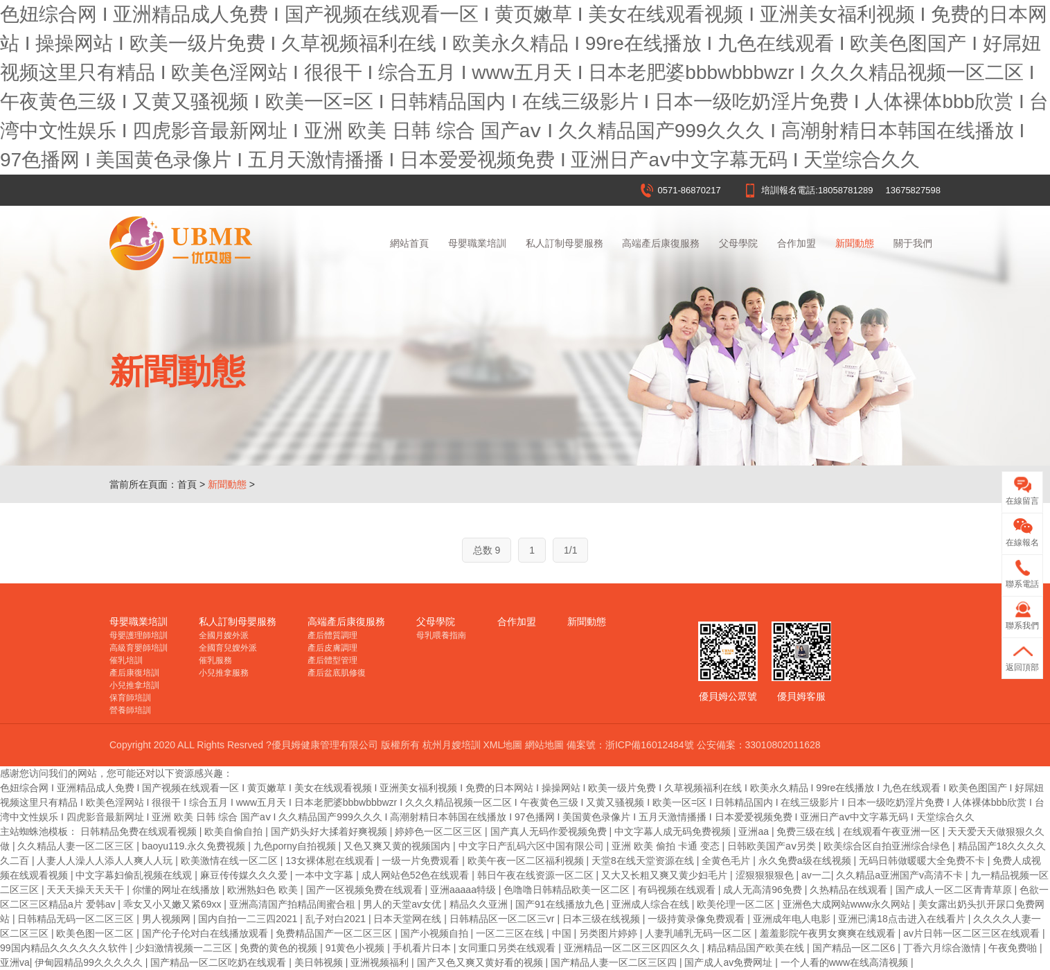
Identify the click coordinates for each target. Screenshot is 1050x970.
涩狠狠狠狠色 (766, 875)
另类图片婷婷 (609, 933)
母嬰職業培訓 (477, 243)
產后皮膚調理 (332, 648)
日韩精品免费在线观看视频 (139, 831)
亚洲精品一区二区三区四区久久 (633, 947)
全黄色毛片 (727, 860)
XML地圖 (502, 744)
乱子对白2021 (336, 918)
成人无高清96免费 (763, 889)
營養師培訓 (130, 710)
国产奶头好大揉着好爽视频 (330, 831)
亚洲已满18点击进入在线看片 (903, 918)
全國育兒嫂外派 (228, 648)
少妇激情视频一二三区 (185, 947)
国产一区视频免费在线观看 (365, 889)
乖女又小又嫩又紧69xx (173, 904)
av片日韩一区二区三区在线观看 (972, 933)
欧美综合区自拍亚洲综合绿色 (888, 846)
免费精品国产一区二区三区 (335, 933)
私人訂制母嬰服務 (564, 243)
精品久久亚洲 (480, 904)
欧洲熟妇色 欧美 (264, 889)
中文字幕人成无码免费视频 (673, 831)
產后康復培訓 (134, 673)
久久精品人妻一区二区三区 (76, 846)
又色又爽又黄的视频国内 (398, 846)
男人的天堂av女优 (403, 904)
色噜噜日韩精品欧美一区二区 (568, 889)
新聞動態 (854, 243)
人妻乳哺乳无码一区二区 (699, 933)
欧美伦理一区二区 (737, 904)
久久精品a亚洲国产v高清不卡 (901, 875)
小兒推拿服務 (224, 673)
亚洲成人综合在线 (652, 904)
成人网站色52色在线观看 (417, 875)
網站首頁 (409, 243)
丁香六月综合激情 (943, 947)
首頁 (187, 484)
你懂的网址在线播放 (177, 889)
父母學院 (738, 243)
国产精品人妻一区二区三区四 (615, 962)
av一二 (816, 875)
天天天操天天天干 (86, 889)
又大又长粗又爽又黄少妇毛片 (665, 875)
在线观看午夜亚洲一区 (893, 831)
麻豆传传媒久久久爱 (245, 875)
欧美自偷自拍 (234, 831)
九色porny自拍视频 (296, 846)
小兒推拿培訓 (134, 685)
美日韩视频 (320, 962)
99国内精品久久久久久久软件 (65, 947)
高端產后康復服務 (661, 243)
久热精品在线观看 (850, 889)
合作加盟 (796, 243)
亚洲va (15, 962)
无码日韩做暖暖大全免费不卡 (923, 860)
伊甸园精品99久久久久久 (90, 962)
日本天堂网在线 (408, 918)
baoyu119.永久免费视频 (195, 846)
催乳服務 (215, 660)
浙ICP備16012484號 (649, 744)
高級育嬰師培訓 (138, 648)
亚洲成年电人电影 (793, 918)
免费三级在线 (806, 831)
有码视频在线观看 (678, 889)
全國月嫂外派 (224, 635)
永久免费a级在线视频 (806, 860)
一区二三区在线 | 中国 (524, 933)
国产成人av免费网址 (729, 962)
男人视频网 (167, 918)
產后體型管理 (332, 660)
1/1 (570, 550)
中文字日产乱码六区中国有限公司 (533, 846)
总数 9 (487, 550)
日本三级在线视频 (602, 918)
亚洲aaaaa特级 (464, 889)
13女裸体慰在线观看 (330, 860)
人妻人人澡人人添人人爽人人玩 (106, 860)
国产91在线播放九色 (560, 904)
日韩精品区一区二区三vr (504, 918)
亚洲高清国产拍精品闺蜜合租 (293, 904)
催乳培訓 (126, 660)
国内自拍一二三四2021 (249, 918)
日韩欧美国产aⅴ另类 (773, 846)
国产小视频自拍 (435, 933)
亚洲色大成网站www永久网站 (848, 904)
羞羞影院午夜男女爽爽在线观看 (829, 933)
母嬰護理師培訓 (138, 635)
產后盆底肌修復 (337, 673)
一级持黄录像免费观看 (697, 918)
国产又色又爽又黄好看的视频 (481, 962)
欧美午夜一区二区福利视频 (527, 860)
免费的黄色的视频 (280, 947)
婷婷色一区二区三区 (440, 831)
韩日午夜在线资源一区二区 (536, 875)
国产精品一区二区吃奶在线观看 (219, 962)
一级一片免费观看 (422, 860)
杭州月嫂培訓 (451, 744)
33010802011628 (783, 744)
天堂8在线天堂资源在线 (644, 860)
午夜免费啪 (1014, 947)
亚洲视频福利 (380, 962)
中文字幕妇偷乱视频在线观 (135, 875)
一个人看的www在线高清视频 (846, 962)
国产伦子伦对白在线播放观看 (206, 933)
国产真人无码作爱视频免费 (549, 831)
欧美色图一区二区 (96, 933)
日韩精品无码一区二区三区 (76, 918)
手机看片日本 (423, 947)
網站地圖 (544, 744)
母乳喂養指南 (441, 635)
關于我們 (912, 243)
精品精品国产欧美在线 (757, 947)
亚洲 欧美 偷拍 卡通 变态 (667, 846)
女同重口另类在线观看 (508, 947)
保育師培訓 (130, 698)
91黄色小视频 (356, 947)
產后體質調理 (332, 635)
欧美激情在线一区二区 (231, 860)
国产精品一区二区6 (855, 947)
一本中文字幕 (325, 875)
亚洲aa (754, 831)
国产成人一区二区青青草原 (955, 889)
